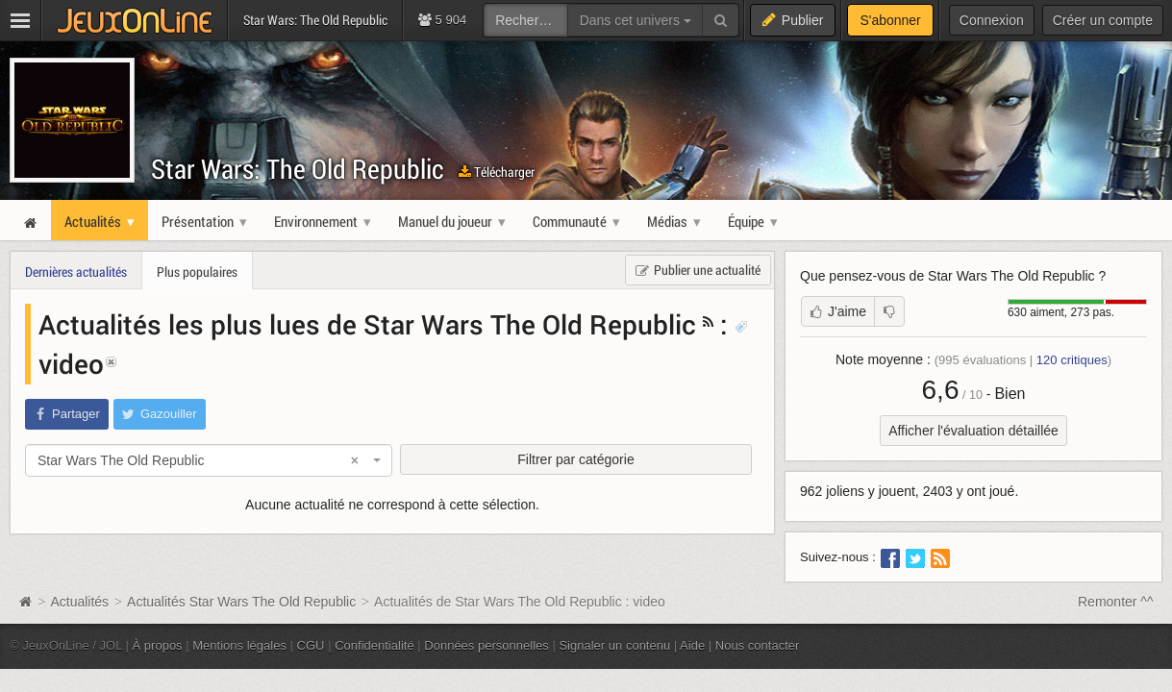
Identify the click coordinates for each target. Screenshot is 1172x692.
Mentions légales (239, 645)
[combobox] (208, 460)
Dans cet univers (635, 20)
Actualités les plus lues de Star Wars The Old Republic (367, 324)
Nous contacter (757, 645)
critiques (1072, 360)
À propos (158, 645)
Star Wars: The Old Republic (297, 168)
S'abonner (890, 20)
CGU (311, 645)
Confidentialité (374, 645)
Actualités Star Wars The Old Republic (241, 601)
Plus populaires (197, 271)
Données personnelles (486, 645)
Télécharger (497, 171)
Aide (692, 645)
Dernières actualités (76, 271)
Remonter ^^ (1116, 601)
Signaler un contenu (614, 645)
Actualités (79, 601)
